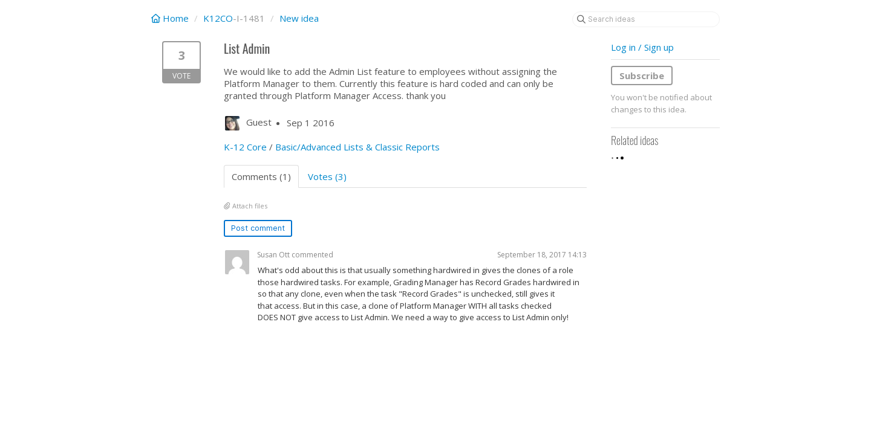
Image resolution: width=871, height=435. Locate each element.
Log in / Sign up (642, 47)
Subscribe (641, 75)
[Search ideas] (646, 19)
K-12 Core (245, 147)
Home (171, 18)
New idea (299, 18)
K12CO (218, 18)
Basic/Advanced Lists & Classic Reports (357, 147)
